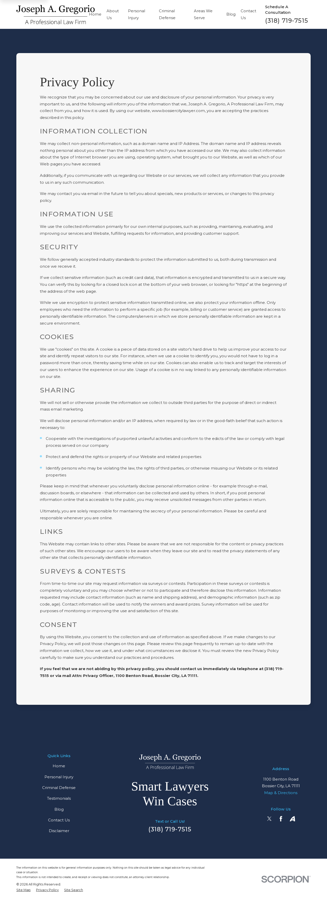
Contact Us (59, 820)
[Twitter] (269, 818)
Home (59, 765)
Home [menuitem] (95, 14)
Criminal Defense (59, 787)
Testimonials (59, 798)
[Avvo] (292, 818)
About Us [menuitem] (113, 14)
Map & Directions (280, 792)
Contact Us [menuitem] (248, 14)
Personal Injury (58, 776)
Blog (59, 809)
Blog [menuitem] (231, 14)
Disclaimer (59, 830)
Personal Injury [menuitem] (136, 14)
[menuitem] (23, 890)
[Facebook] (281, 818)
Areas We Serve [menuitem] (203, 14)
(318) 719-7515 (286, 20)
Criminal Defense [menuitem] (167, 14)
